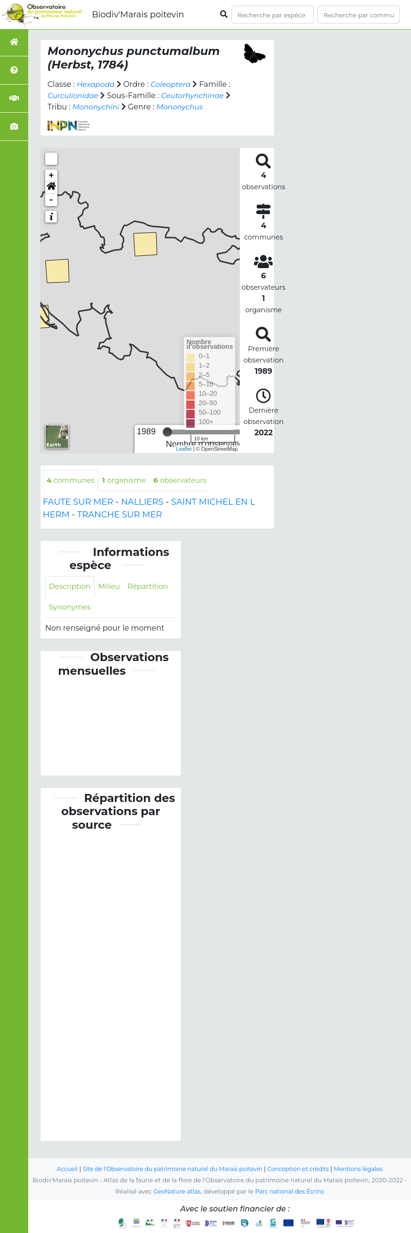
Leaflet (184, 449)
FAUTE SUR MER (78, 502)
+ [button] (51, 175)
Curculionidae (74, 95)
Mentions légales (364, 1169)
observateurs (185, 480)
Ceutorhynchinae (196, 95)
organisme (127, 480)
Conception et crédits (301, 1169)
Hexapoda (96, 84)
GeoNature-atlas (175, 1191)
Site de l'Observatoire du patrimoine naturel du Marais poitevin (170, 1169)
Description (71, 587)
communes (72, 480)
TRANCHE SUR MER (119, 515)
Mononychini (96, 106)
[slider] (167, 432)
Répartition (70, 608)
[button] (51, 188)
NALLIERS (142, 502)
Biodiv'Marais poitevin (138, 14)
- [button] (51, 200)
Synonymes (120, 608)
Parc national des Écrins (291, 1191)
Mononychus (182, 106)
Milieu (111, 587)
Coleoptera (173, 84)
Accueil (60, 1169)
